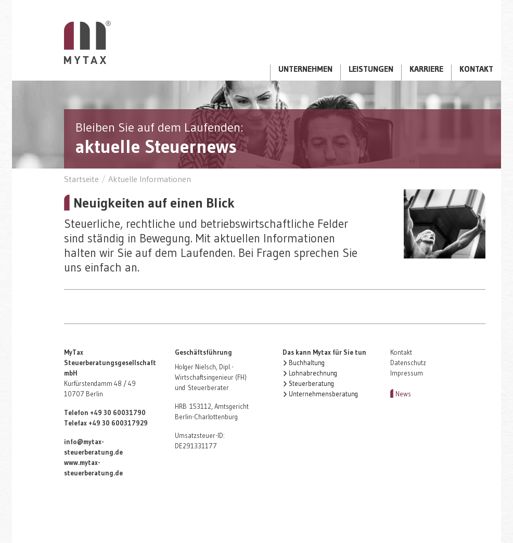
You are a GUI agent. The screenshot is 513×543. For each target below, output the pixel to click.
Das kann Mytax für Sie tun (324, 352)
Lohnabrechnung (313, 373)
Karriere (426, 69)
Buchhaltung (307, 363)
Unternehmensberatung (323, 394)
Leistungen (371, 69)
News (403, 394)
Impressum (406, 373)
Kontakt (476, 69)
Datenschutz (408, 363)
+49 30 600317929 (118, 423)
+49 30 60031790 (118, 413)
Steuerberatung (311, 383)
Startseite (87, 42)
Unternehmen (305, 69)
